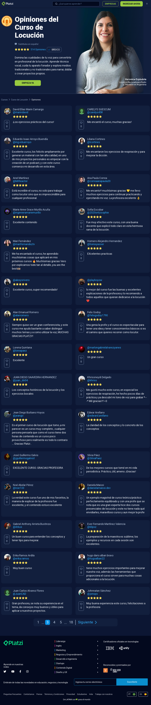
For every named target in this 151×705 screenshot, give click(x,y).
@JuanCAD (19, 593)
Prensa (39, 694)
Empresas (110, 4)
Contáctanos (29, 694)
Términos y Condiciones (54, 694)
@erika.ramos (21, 558)
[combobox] (76, 3)
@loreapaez (20, 350)
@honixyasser (95, 244)
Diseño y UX (61, 672)
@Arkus (17, 526)
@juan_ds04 (20, 380)
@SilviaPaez (94, 458)
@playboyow (94, 280)
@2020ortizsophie (98, 212)
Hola (91, 694)
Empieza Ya (28, 83)
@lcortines (93, 142)
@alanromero (21, 315)
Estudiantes (82, 694)
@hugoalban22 (96, 558)
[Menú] (147, 3)
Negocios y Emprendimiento (69, 654)
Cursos (4, 100)
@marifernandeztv (24, 244)
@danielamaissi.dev (99, 488)
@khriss (92, 380)
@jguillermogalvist (24, 458)
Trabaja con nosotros (104, 694)
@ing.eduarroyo (22, 142)
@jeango (18, 415)
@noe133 (18, 488)
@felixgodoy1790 (97, 315)
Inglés (59, 646)
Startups (60, 663)
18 (71, 622)
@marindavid (20, 112)
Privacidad (70, 694)
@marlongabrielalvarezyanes (104, 347)
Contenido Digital (64, 668)
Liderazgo (60, 641)
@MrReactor (20, 181)
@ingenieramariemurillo (27, 212)
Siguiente (87, 622)
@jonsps (92, 593)
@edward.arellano (97, 415)
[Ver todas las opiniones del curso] (31, 49)
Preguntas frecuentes (12, 694)
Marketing (61, 650)
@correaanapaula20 (98, 181)
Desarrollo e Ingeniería (66, 659)
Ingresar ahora (131, 4)
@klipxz (91, 526)
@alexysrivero (21, 280)
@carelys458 (95, 112)
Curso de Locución (19, 100)
